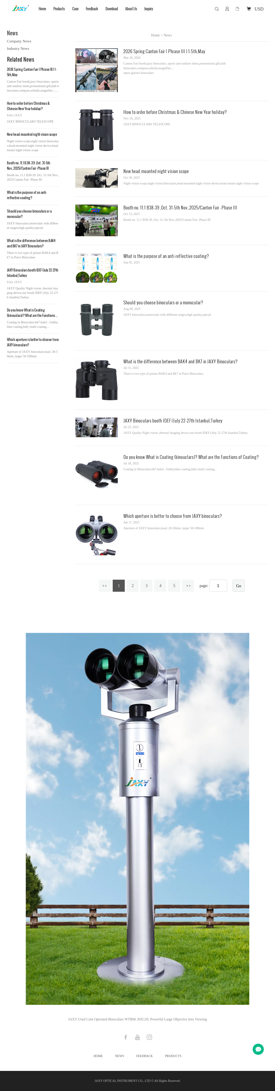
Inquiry (148, 8)
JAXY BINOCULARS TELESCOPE (146, 124)
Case (75, 8)
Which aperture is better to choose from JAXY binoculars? (33, 342)
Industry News (18, 48)
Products (59, 8)
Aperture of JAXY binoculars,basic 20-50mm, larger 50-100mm (163, 528)
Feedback (92, 8)
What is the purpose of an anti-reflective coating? (27, 195)
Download (112, 8)
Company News (19, 41)
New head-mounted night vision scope (32, 134)
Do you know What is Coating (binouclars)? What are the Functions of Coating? (33, 313)
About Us (131, 8)
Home (42, 8)
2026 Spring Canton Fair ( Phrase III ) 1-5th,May (32, 72)
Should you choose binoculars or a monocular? (29, 214)
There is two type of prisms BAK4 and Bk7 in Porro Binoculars (163, 373)
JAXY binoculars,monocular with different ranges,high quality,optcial (167, 314)
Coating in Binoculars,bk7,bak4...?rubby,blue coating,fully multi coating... (170, 469)
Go (238, 586)
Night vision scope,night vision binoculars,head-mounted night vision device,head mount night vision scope (191, 183)
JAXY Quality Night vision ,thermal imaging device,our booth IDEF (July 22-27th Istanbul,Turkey (185, 433)
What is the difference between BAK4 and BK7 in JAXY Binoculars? (31, 243)
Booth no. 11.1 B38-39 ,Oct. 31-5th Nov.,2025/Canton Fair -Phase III (28, 166)
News (168, 35)
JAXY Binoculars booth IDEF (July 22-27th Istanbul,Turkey (32, 273)
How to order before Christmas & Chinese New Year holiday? (28, 106)
